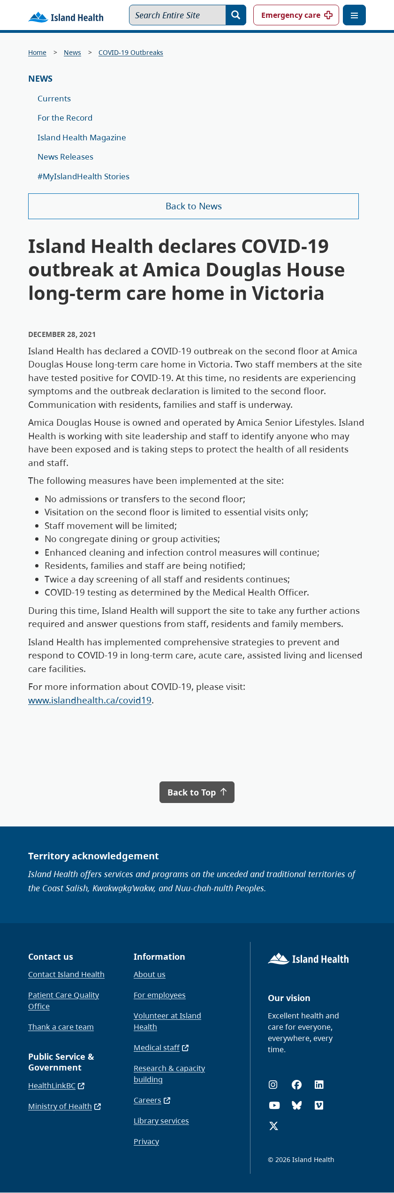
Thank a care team (61, 1027)
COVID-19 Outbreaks (130, 52)
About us (150, 974)
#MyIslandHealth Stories (83, 176)
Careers (152, 1100)
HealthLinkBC (56, 1085)
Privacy (146, 1141)
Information (159, 956)
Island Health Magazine (82, 137)
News (72, 52)
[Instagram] (273, 1085)
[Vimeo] (319, 1105)
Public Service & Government (61, 1062)
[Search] (236, 15)
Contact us (50, 956)
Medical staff (161, 1047)
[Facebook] (297, 1085)
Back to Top (197, 792)
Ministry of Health (65, 1106)
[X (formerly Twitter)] (274, 1126)
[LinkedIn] (319, 1085)
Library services (161, 1121)
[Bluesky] (297, 1105)
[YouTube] (274, 1105)
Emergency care (290, 15)
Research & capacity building (169, 1074)
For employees (160, 995)
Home (37, 52)
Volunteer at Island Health (167, 1021)
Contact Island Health (66, 974)
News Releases (65, 156)
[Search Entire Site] (187, 15)
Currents (54, 98)
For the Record (65, 117)
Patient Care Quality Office (63, 1000)
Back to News (194, 206)
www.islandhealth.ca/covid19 (90, 700)
